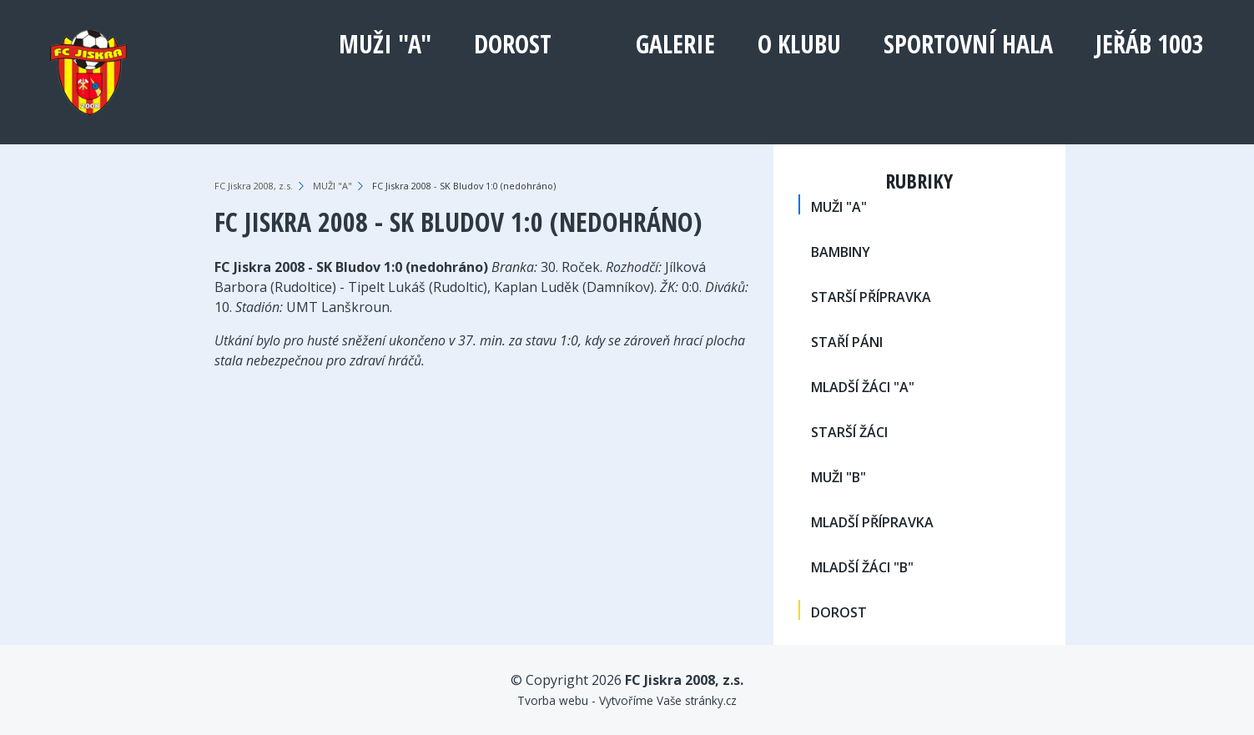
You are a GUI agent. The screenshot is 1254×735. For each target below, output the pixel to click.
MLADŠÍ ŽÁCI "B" (862, 567)
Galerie (675, 44)
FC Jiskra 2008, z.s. (253, 185)
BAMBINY (840, 252)
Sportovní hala (968, 44)
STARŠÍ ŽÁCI (849, 432)
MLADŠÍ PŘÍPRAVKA (872, 522)
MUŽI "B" (838, 477)
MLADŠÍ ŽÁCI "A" (862, 387)
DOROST (512, 44)
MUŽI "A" (385, 44)
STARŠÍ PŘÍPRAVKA (871, 297)
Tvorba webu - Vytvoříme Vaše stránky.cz (627, 700)
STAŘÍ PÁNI (847, 342)
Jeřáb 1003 (1149, 44)
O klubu (799, 44)
